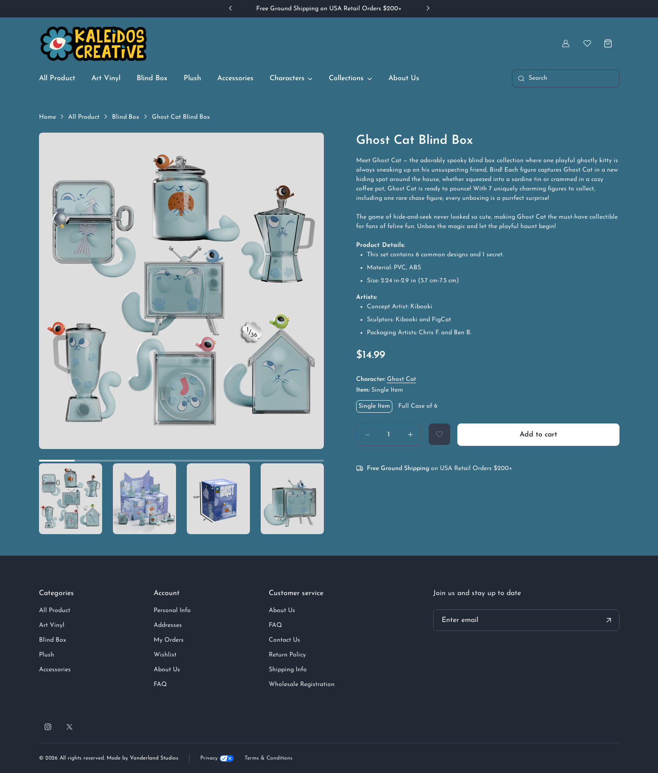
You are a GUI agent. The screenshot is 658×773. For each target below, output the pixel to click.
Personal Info (172, 610)
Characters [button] (287, 78)
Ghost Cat (401, 379)
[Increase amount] (410, 434)
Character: (386, 379)
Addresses (168, 625)
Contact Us (284, 640)
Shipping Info (288, 669)
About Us (403, 78)
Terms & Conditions (268, 758)
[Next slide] (428, 8)
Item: (379, 390)
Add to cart (538, 434)
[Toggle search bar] (565, 78)
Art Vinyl (105, 78)
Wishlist (165, 655)
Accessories (235, 78)
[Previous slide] (231, 8)
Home (47, 117)
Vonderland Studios (154, 758)
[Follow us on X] (69, 727)
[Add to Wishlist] (439, 434)
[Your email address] (526, 620)
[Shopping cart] (608, 43)
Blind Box (152, 78)
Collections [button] (346, 78)
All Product (57, 78)
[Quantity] (389, 434)
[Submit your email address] (609, 620)
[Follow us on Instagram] (48, 727)
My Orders (169, 640)
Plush (192, 78)
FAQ (160, 684)
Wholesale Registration (302, 684)
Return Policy (287, 655)
